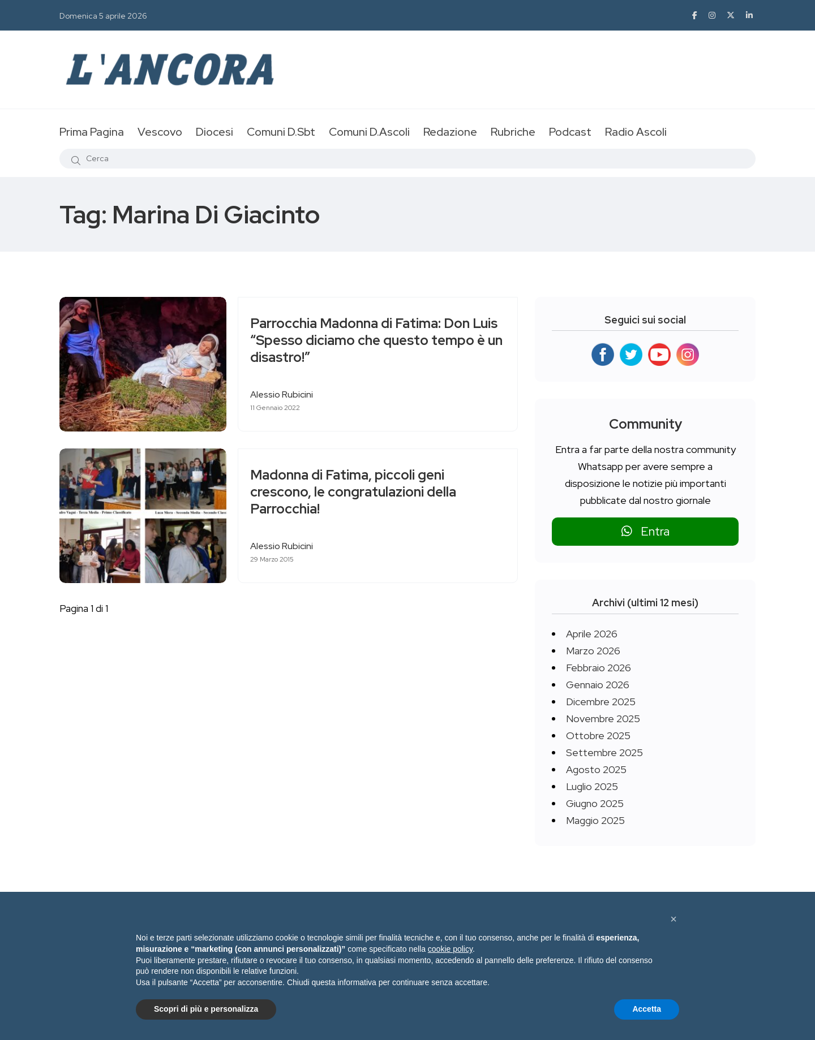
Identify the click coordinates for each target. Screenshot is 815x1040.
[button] (673, 919)
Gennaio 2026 (597, 684)
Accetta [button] (646, 1008)
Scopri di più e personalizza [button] (206, 1008)
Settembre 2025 (604, 752)
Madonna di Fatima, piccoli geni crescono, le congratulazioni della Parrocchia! (358, 492)
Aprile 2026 (591, 633)
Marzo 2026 (593, 650)
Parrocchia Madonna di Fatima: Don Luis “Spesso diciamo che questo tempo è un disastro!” (365, 340)
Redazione (450, 131)
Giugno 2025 (595, 803)
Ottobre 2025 (598, 735)
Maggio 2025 (595, 820)
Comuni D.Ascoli (369, 131)
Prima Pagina (91, 131)
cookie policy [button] (450, 948)
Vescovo (160, 131)
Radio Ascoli (636, 131)
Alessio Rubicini (286, 394)
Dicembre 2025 (601, 701)
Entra (645, 531)
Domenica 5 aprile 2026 (103, 16)
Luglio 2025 (592, 786)
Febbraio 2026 (598, 667)
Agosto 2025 (596, 769)
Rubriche (513, 131)
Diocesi (214, 131)
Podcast (570, 131)
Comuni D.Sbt (281, 131)
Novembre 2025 (603, 718)
